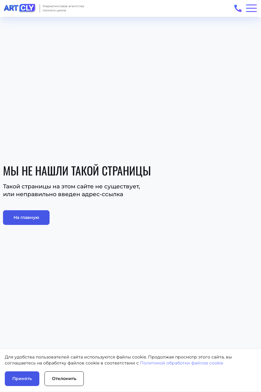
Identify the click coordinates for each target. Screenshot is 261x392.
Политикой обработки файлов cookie (181, 363)
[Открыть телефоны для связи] (237, 8)
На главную (26, 217)
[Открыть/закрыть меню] (251, 8)
